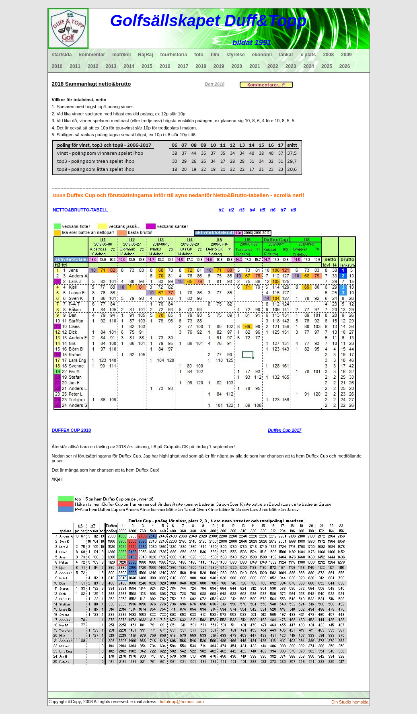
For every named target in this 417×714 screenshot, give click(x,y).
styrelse (235, 54)
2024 (308, 66)
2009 (346, 54)
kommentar (92, 54)
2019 (219, 66)
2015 (147, 66)
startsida (62, 54)
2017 (182, 66)
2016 (165, 66)
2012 (93, 66)
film (215, 54)
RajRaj (145, 54)
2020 (237, 66)
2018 (200, 66)
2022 (272, 66)
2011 (75, 66)
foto (198, 54)
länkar (286, 54)
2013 (111, 66)
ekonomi (262, 54)
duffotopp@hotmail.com (181, 701)
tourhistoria (173, 54)
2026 (344, 66)
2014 (128, 66)
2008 (328, 54)
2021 (254, 66)
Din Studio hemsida (349, 702)
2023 (291, 66)
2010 (57, 66)
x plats (308, 54)
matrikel (121, 54)
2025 (326, 66)
